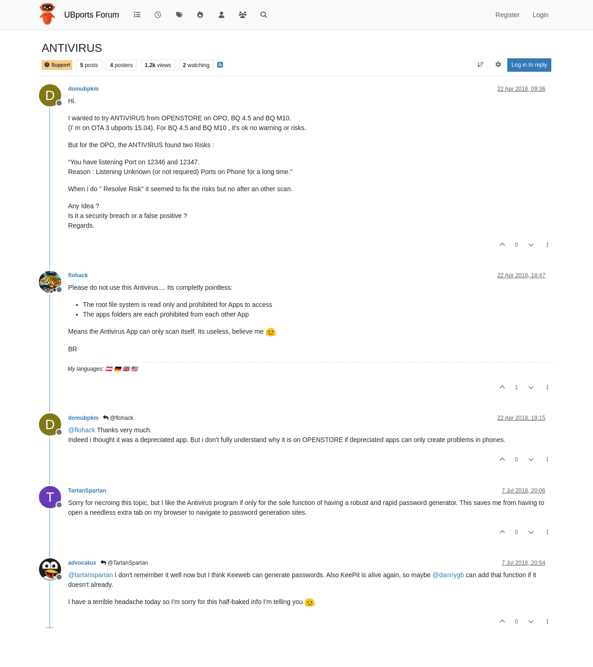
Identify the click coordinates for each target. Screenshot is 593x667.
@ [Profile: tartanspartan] (90, 575)
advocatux (82, 563)
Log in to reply (529, 65)
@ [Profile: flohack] (81, 430)
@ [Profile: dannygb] (448, 575)
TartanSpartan (87, 490)
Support (57, 65)
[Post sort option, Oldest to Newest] (480, 64)
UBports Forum (92, 14)
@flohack (118, 418)
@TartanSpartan (124, 563)
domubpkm (83, 89)
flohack (78, 275)
